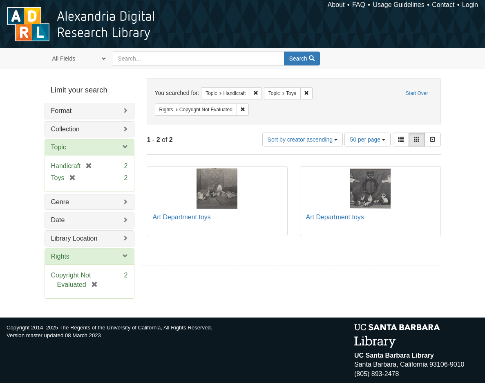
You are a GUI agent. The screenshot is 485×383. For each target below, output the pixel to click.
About (336, 4)
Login (470, 4)
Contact (443, 4)
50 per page (367, 139)
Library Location (74, 238)
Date (58, 219)
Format (61, 110)
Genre (60, 201)
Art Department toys (182, 217)
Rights (60, 256)
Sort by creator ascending (302, 139)
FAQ (358, 4)
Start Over (417, 93)
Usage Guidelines (398, 4)
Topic (58, 147)
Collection (65, 129)
